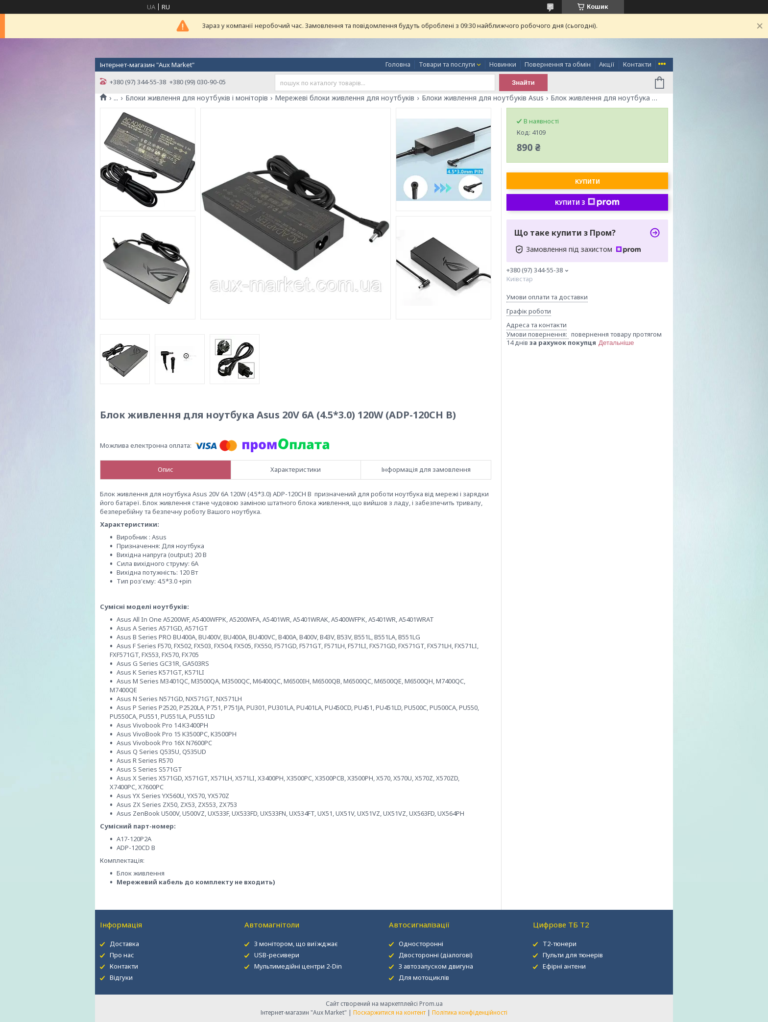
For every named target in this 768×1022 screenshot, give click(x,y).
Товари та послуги (447, 64)
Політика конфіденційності (469, 1012)
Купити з (587, 202)
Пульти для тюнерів (573, 954)
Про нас (122, 954)
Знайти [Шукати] (523, 82)
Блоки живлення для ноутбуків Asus (483, 98)
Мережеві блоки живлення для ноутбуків (344, 98)
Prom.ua (431, 1003)
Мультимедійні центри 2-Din (298, 966)
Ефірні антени (564, 966)
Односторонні (421, 943)
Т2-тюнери (559, 943)
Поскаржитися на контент (389, 1012)
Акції (607, 64)
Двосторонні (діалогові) (436, 954)
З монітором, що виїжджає (296, 943)
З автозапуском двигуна (436, 966)
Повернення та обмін (558, 64)
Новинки (502, 64)
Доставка (124, 943)
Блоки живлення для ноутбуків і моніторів (196, 98)
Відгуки (121, 977)
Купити (587, 181)
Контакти (637, 64)
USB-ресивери (276, 954)
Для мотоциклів (424, 977)
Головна (397, 64)
